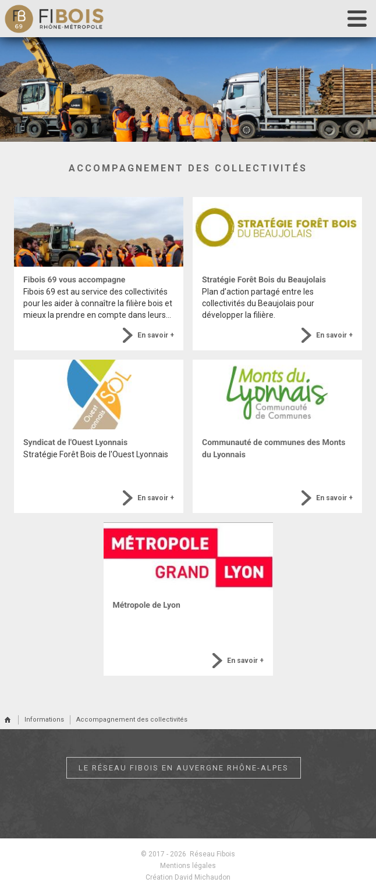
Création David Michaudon (188, 877)
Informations (44, 719)
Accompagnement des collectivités (131, 719)
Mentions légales (188, 866)
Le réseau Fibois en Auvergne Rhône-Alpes (184, 767)
